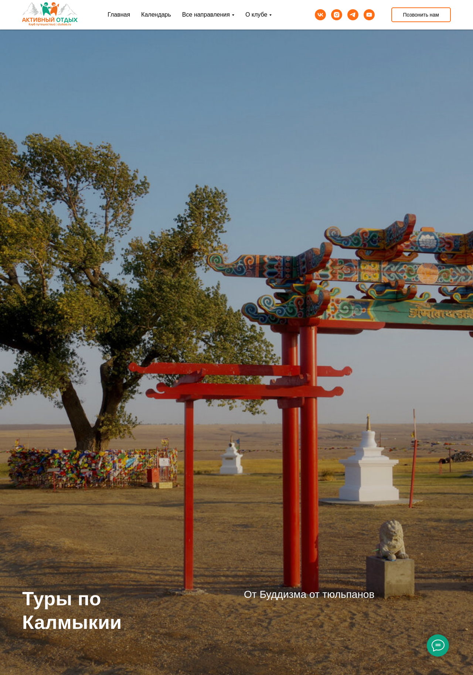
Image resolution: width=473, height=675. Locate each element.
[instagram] (336, 14)
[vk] (320, 14)
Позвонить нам (421, 15)
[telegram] (352, 14)
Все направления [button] (206, 14)
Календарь (156, 14)
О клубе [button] (256, 14)
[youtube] (369, 14)
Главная (119, 14)
